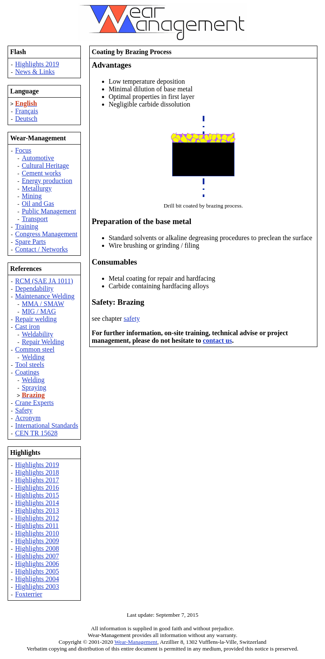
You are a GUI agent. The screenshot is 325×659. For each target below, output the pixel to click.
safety (132, 318)
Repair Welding (43, 341)
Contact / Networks (41, 249)
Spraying (34, 387)
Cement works (41, 173)
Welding (33, 357)
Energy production (47, 180)
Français (26, 111)
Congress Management (46, 234)
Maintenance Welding (44, 296)
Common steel (35, 349)
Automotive (38, 157)
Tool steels (29, 364)
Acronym (28, 417)
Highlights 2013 (37, 510)
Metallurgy (37, 188)
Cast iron (27, 326)
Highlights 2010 (37, 533)
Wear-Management (135, 642)
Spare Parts (30, 241)
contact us (217, 340)
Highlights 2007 (37, 556)
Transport (35, 218)
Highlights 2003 (37, 586)
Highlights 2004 (37, 578)
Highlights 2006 (37, 563)
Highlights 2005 (37, 571)
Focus (23, 150)
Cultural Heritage (45, 165)
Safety (24, 410)
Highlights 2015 (37, 495)
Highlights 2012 (37, 518)
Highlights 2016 (37, 487)
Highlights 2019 (37, 64)
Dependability (34, 288)
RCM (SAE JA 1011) (44, 280)
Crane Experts (34, 402)
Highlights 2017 (37, 480)
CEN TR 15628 (36, 433)
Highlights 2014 (37, 502)
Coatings (27, 372)
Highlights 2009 (37, 540)
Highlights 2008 (37, 548)
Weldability (37, 334)
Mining (31, 196)
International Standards (46, 425)
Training (27, 226)
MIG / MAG (39, 311)
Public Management (49, 211)
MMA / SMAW (43, 303)
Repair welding (36, 319)
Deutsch (26, 118)
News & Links (35, 71)
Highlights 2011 (37, 525)
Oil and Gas (38, 203)
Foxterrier (28, 594)
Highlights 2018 (37, 472)
